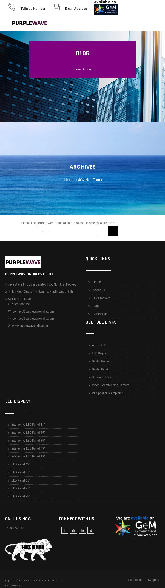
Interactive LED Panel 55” (28, 432)
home (76, 69)
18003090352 (21, 304)
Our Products (101, 298)
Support (153, 580)
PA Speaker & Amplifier (107, 393)
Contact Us (100, 314)
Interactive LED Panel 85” (28, 456)
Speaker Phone (102, 377)
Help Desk (135, 580)
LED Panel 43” (20, 464)
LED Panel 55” (20, 472)
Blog (90, 69)
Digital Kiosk (100, 369)
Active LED (99, 345)
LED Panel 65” (20, 480)
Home (97, 282)
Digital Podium (102, 361)
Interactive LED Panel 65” (28, 440)
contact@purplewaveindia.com (33, 311)
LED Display (100, 353)
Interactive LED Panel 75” (28, 448)
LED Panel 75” (20, 488)
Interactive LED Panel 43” (28, 424)
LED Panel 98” (20, 496)
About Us (99, 290)
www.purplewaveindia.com (30, 325)
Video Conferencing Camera (110, 385)
